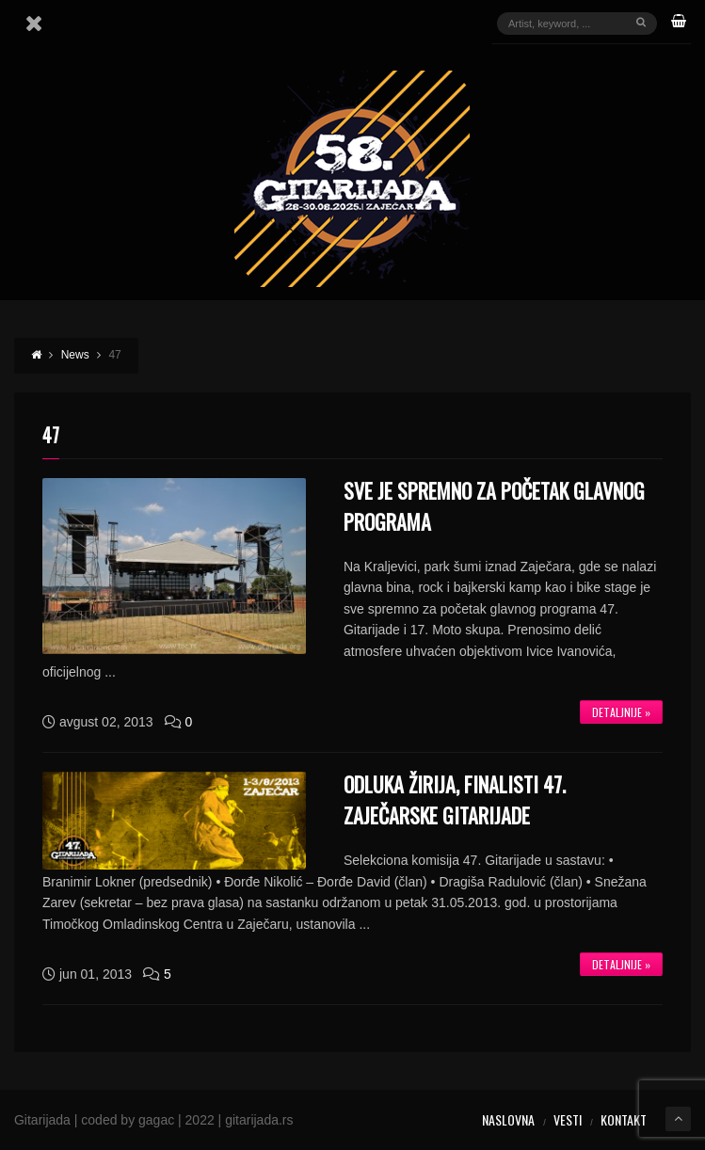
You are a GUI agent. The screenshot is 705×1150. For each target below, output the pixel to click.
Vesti (567, 1119)
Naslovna (508, 1119)
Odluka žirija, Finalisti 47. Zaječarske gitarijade (455, 799)
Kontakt (624, 1119)
